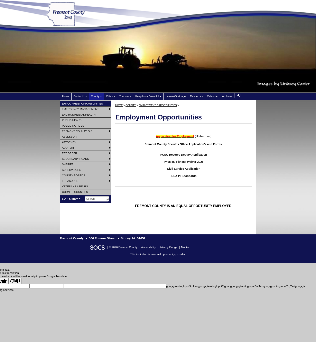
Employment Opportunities (158, 105)
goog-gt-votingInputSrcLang (182, 286)
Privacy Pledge (168, 247)
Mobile (185, 247)
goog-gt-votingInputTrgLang (215, 286)
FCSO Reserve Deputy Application (183, 154)
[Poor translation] (14, 281)
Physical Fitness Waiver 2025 (183, 161)
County (131, 105)
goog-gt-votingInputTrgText (279, 286)
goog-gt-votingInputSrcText (247, 286)
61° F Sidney (70, 198)
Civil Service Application (183, 168)
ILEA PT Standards (184, 176)
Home (119, 105)
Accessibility (148, 247)
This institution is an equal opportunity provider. (158, 254)
